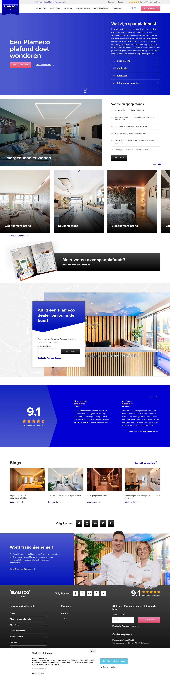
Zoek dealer (116, 8)
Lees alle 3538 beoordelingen (143, 431)
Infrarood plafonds (82, 8)
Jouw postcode (44, 346)
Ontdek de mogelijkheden (22, 569)
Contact (120, 2)
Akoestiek (68, 8)
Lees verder (16, 502)
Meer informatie (38, 673)
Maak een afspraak (20, 65)
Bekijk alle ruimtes (19, 236)
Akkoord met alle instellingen (113, 661)
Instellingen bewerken (108, 667)
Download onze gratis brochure (77, 265)
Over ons (111, 2)
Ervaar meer (119, 158)
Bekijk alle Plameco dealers (50, 358)
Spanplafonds (40, 8)
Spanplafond (121, 61)
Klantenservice (16, 637)
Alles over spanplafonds (20, 619)
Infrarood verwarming (126, 83)
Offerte (150, 8)
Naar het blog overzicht (146, 463)
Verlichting (55, 8)
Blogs (12, 613)
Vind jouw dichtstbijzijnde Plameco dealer (50, 2)
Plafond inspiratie (101, 8)
